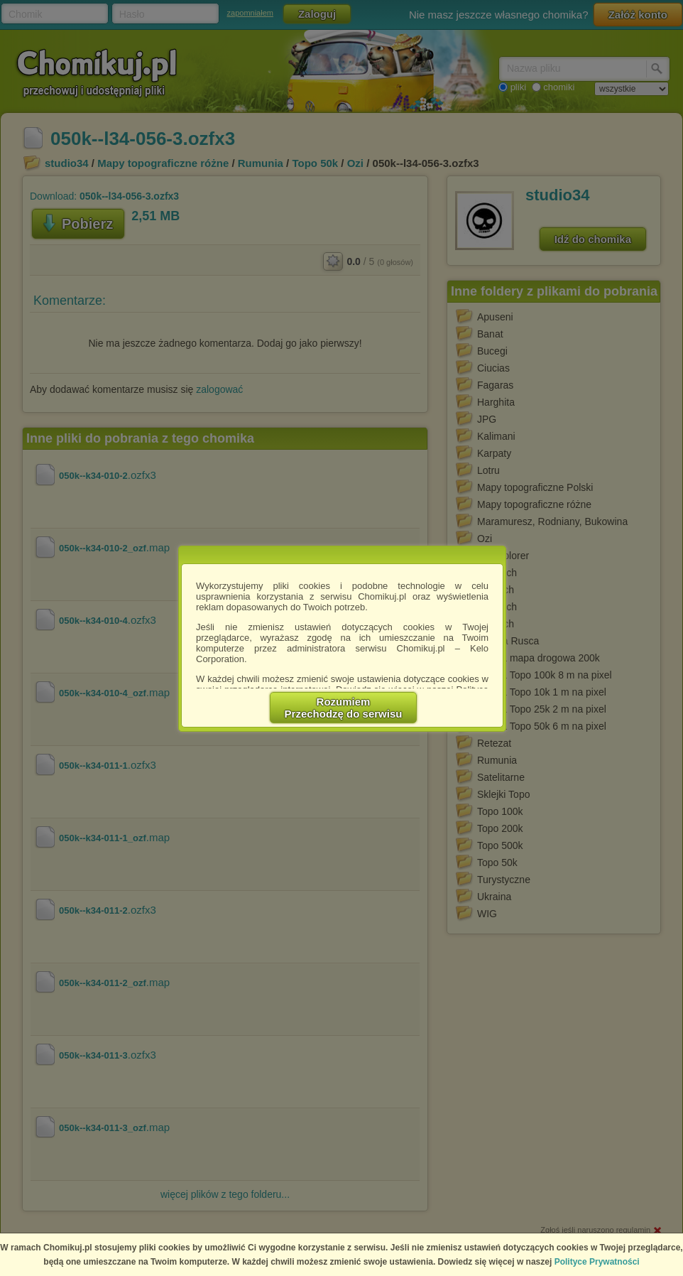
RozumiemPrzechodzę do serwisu (344, 708)
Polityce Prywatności (597, 1262)
